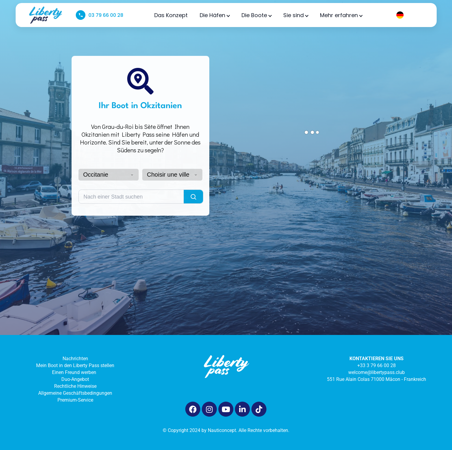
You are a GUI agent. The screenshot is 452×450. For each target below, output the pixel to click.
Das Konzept (171, 15)
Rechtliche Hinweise (75, 386)
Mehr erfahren (341, 15)
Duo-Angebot (75, 379)
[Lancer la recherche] (193, 196)
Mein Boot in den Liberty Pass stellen (75, 365)
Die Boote (256, 15)
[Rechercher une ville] (131, 196)
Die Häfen (214, 15)
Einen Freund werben (75, 372)
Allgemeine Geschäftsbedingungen (75, 393)
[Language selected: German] (409, 15)
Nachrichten (75, 358)
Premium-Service (75, 400)
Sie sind (295, 15)
